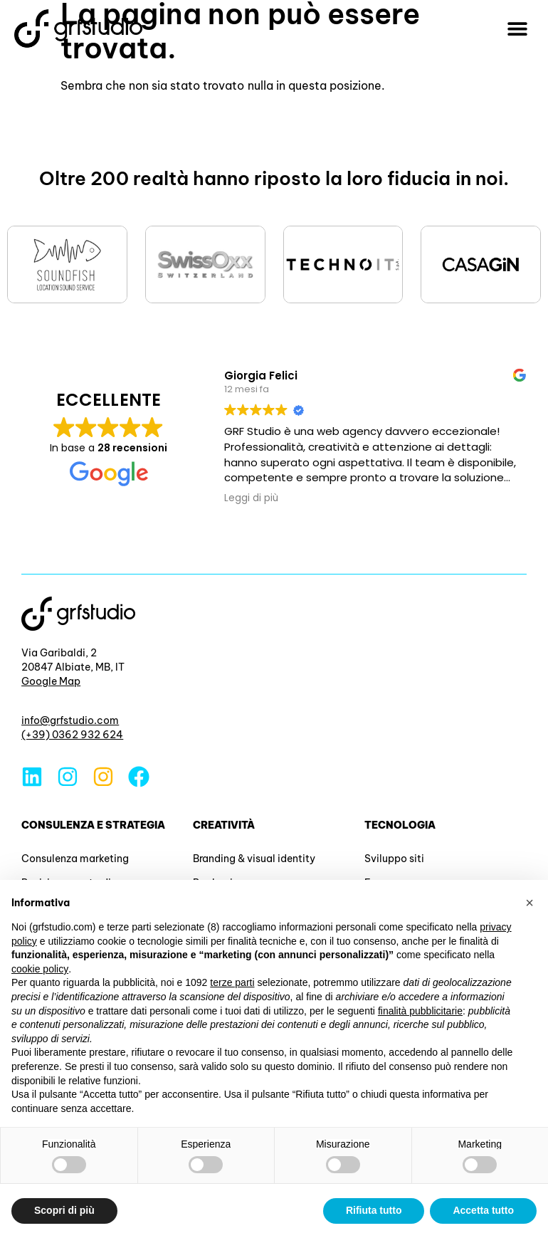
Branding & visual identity (254, 858)
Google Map (50, 681)
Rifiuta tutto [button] (374, 1210)
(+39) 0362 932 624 (72, 734)
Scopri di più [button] (64, 1210)
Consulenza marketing (75, 858)
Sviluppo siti (394, 858)
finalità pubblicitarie (420, 1011)
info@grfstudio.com (70, 720)
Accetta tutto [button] (483, 1210)
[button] (518, 29)
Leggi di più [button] (251, 498)
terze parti (232, 982)
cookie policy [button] (39, 969)
